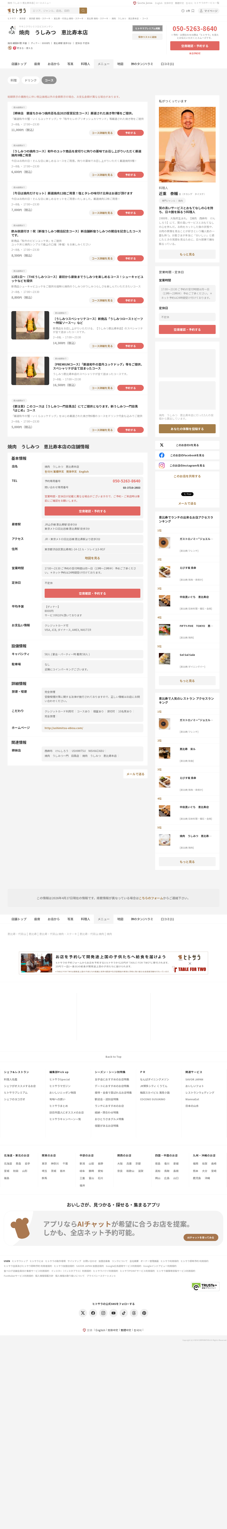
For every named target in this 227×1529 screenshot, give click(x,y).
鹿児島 (197, 1178)
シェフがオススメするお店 (20, 1086)
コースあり (83, 711)
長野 (100, 1163)
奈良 (120, 1171)
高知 (157, 1171)
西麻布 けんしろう (56, 751)
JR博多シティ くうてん (153, 1086)
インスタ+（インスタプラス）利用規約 (71, 1270)
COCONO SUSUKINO (152, 1099)
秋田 (15, 1171)
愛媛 (176, 1163)
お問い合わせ (90, 1261)
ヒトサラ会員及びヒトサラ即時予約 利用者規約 (28, 1265)
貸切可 (111, 711)
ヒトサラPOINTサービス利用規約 (137, 1270)
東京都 (22, 18)
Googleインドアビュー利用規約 (159, 1265)
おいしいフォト (194, 1086)
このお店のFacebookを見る (181, 455)
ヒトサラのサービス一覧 (206, 2)
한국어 (189, 3)
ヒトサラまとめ (58, 1106)
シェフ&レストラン (16, 1072)
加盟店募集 (104, 1261)
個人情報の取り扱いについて (70, 1275)
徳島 (157, 1163)
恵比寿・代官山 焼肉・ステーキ (68, 18)
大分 (204, 1171)
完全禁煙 (50, 716)
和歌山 (130, 1171)
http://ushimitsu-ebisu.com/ (64, 728)
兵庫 (129, 1163)
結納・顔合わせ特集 (107, 1112)
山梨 (91, 1163)
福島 (6, 1178)
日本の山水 (192, 1106)
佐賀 (204, 1163)
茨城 (53, 1171)
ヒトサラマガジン (60, 1086)
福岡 (195, 1163)
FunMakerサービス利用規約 (18, 1275)
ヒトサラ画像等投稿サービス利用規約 (176, 1270)
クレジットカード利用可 (59, 711)
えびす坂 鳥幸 (188, 567)
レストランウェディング (199, 1092)
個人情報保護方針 (44, 1275)
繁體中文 (179, 3)
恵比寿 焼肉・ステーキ (97, 18)
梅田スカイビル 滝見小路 (155, 1092)
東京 (44, 1163)
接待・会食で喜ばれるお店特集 (113, 1092)
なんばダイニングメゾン (154, 1079)
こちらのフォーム (151, 898)
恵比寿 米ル (188, 749)
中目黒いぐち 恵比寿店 (194, 597)
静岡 (91, 1171)
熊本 (195, 1171)
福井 (82, 1185)
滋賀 (140, 1171)
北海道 (8, 1163)
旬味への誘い (57, 1099)
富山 (91, 1178)
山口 (176, 1178)
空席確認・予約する (194, 45)
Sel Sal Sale (187, 654)
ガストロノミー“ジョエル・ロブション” (196, 538)
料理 (14, 80)
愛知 (100, 1171)
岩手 (27, 1163)
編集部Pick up (59, 1072)
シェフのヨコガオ (14, 1099)
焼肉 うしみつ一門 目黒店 (62, 756)
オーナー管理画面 (150, 1261)
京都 (138, 1163)
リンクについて (120, 1261)
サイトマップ (74, 1261)
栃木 (62, 1171)
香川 (166, 1163)
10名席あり (125, 711)
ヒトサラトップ (20, 1261)
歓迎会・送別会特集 (107, 1099)
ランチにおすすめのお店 (109, 1106)
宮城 (6, 1171)
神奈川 (55, 1163)
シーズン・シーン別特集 (110, 1072)
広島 (166, 1178)
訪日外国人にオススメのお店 (66, 1112)
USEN (7, 1261)
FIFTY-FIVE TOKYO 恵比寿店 (196, 625)
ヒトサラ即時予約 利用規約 (194, 1261)
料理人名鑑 (10, 1079)
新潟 (82, 1163)
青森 (18, 1163)
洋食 (24, 43)
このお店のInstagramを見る (182, 465)
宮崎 (213, 1171)
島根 (176, 1171)
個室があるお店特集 (107, 1126)
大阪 (120, 1163)
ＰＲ (143, 1072)
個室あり (98, 711)
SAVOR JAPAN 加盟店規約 (90, 1265)
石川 (100, 1178)
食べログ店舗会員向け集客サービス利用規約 (26, 1270)
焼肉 (10, 43)
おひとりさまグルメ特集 (109, 1119)
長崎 (213, 1163)
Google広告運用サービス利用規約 (123, 1265)
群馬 (44, 1178)
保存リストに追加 (147, 36)
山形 (24, 1171)
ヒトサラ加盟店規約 (64, 1265)
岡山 (157, 1178)
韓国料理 (17, 43)
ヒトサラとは (36, 1261)
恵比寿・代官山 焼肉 (92, 934)
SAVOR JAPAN (194, 1079)
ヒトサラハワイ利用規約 (105, 1270)
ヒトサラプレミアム (16, 1092)
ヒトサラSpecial (59, 1079)
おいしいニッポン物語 (62, 1092)
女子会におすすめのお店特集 (112, 1079)
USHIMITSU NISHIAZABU (88, 751)
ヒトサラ (12, 18)
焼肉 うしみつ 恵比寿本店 (125, 18)
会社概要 (134, 1261)
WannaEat (192, 1099)
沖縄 (207, 1178)
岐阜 (82, 1171)
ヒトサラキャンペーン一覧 (65, 1119)
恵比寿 (33, 934)
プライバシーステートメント (101, 1275)
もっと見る (187, 254)
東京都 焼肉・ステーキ (39, 18)
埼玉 (44, 1171)
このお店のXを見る (179, 445)
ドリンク (31, 80)
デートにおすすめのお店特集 (112, 1086)
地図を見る (92, 558)
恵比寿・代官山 (17, 934)
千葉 (65, 1163)
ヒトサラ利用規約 (170, 1261)
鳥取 (166, 1171)
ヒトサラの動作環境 (55, 1261)
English (158, 3)
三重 (82, 1178)
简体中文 (168, 3)
